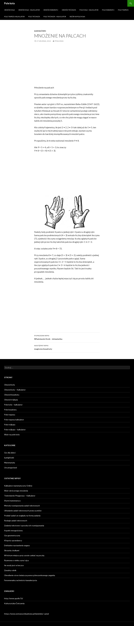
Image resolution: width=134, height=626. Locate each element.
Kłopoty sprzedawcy (13, 540)
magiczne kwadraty (67, 347)
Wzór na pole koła (77, 16)
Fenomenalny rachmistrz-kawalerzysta (20, 580)
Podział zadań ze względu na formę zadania (22, 515)
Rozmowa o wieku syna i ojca (16, 560)
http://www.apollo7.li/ (13, 598)
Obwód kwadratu (50, 10)
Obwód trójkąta (69, 10)
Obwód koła (9, 10)
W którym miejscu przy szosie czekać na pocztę (24, 555)
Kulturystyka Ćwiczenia (14, 603)
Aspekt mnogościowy (13, 530)
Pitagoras (59, 41)
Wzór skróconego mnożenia (16, 490)
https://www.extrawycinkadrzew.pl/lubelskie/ (23, 614)
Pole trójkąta (34, 16)
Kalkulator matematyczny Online (18, 486)
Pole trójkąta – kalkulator (54, 16)
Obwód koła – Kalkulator (29, 10)
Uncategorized (10, 467)
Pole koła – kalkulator (88, 10)
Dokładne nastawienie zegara (17, 545)
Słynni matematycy (12, 500)
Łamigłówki (40, 31)
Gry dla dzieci (10, 452)
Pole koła (9, 3)
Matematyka (9, 462)
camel (46, 614)
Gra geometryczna (12, 535)
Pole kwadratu (108, 10)
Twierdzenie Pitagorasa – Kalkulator (19, 495)
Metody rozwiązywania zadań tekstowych (22, 505)
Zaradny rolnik (10, 570)
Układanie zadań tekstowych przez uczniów (23, 510)
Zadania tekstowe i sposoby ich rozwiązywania (24, 525)
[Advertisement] (67, 66)
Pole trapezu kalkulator (14, 16)
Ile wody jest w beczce (14, 565)
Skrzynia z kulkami (11, 550)
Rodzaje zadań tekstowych (15, 520)
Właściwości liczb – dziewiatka (67, 337)
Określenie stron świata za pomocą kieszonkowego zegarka (29, 575)
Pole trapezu (123, 10)
